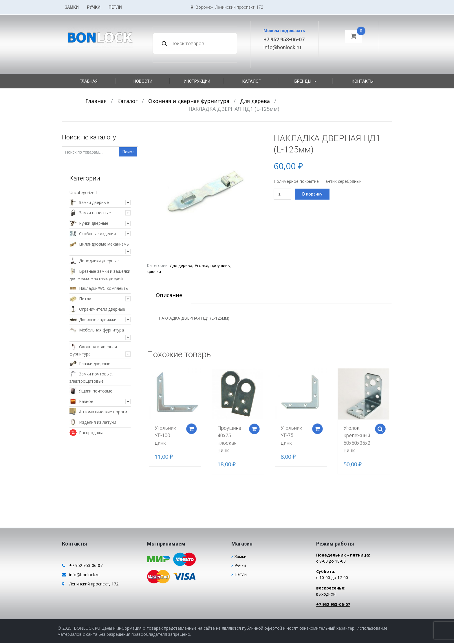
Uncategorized (83, 192)
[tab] (169, 294)
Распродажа (91, 432)
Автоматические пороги (103, 411)
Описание (169, 295)
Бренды (305, 81)
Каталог (251, 81)
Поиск (128, 152)
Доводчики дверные (99, 261)
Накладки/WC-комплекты (104, 288)
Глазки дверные (94, 363)
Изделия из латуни (97, 422)
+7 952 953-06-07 (284, 39)
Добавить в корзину (198, 427)
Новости (142, 81)
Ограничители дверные (102, 309)
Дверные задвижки (97, 319)
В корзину (312, 194)
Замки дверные (94, 202)
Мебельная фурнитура (101, 330)
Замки (72, 7)
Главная (89, 81)
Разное (86, 401)
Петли (115, 7)
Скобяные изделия (97, 233)
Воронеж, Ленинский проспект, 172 (227, 7)
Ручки (93, 7)
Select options (368, 428)
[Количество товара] (282, 194)
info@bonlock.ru (282, 47)
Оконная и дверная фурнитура (188, 100)
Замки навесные (95, 212)
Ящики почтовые (95, 391)
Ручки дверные (93, 223)
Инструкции (197, 81)
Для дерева (255, 100)
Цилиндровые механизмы (104, 244)
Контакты (363, 81)
